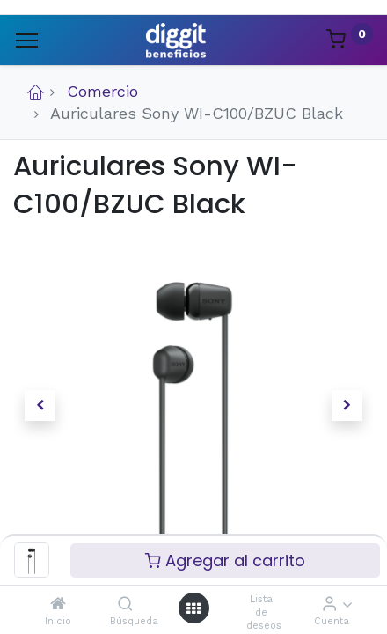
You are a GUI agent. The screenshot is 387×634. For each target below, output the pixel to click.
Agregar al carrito (225, 560)
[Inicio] (58, 603)
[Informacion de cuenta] (329, 603)
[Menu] (27, 40)
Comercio (102, 91)
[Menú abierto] (193, 608)
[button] (40, 406)
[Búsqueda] (125, 603)
